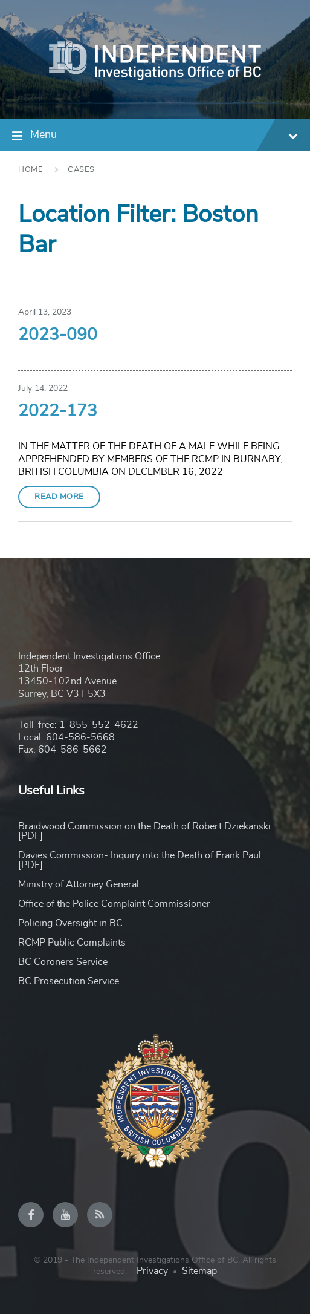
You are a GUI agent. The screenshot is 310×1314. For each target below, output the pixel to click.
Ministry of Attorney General (78, 884)
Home (30, 170)
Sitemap (199, 1271)
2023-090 (57, 335)
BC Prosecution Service (68, 981)
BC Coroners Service (63, 962)
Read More (59, 497)
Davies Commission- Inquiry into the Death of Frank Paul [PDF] (139, 860)
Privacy (152, 1271)
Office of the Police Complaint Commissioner (114, 904)
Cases (81, 170)
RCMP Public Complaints (72, 942)
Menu (164, 136)
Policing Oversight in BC (70, 923)
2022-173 (57, 411)
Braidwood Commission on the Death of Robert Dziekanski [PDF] (144, 831)
